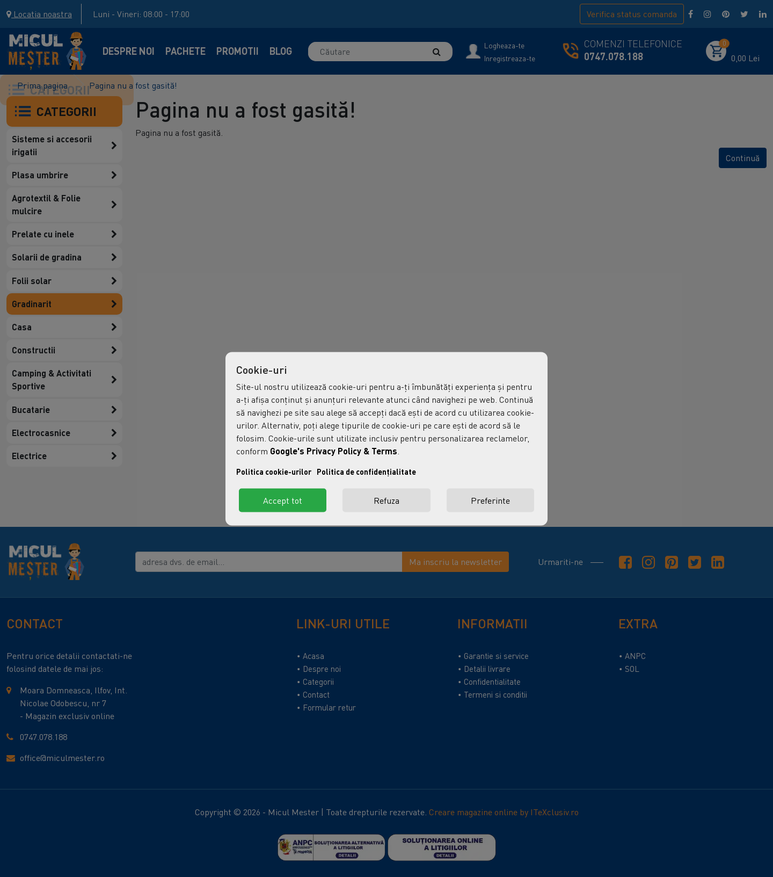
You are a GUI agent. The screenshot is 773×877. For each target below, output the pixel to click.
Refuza (386, 500)
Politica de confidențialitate (366, 471)
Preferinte (490, 500)
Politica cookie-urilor (273, 471)
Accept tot (282, 500)
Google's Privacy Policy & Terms (333, 450)
